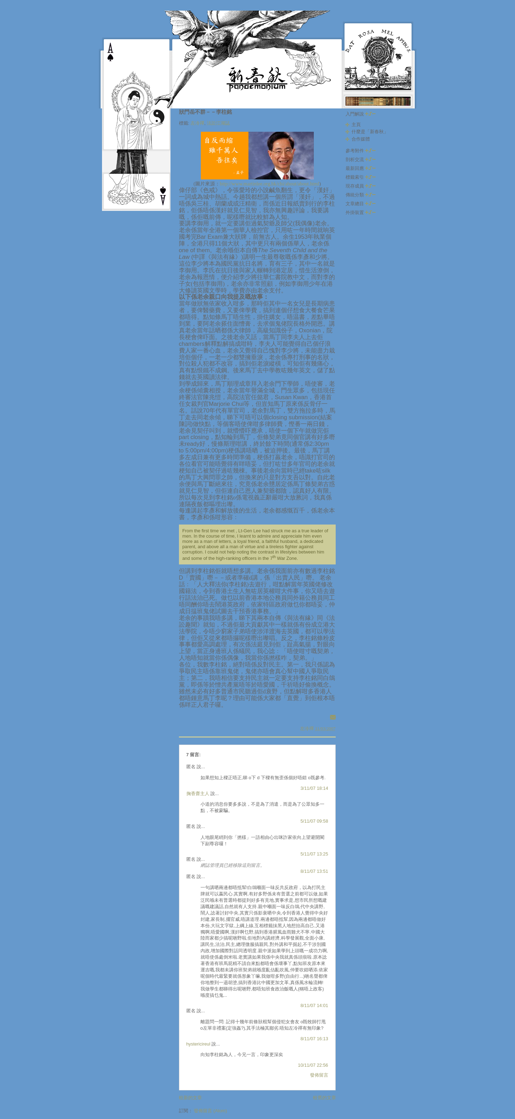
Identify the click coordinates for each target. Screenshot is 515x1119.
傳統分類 (361, 194)
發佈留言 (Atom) (210, 1110)
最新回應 (361, 168)
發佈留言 (319, 1075)
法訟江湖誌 (218, 123)
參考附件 (361, 150)
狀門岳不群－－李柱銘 (205, 112)
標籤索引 (361, 177)
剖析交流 (361, 159)
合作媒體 (361, 139)
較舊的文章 (324, 1097)
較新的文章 (190, 1097)
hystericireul (198, 1044)
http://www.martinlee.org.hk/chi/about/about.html (269, 183)
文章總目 (361, 203)
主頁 (356, 124)
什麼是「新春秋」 (370, 131)
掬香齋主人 (197, 793)
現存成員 (361, 186)
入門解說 (361, 114)
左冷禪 (197, 123)
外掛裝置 (361, 212)
